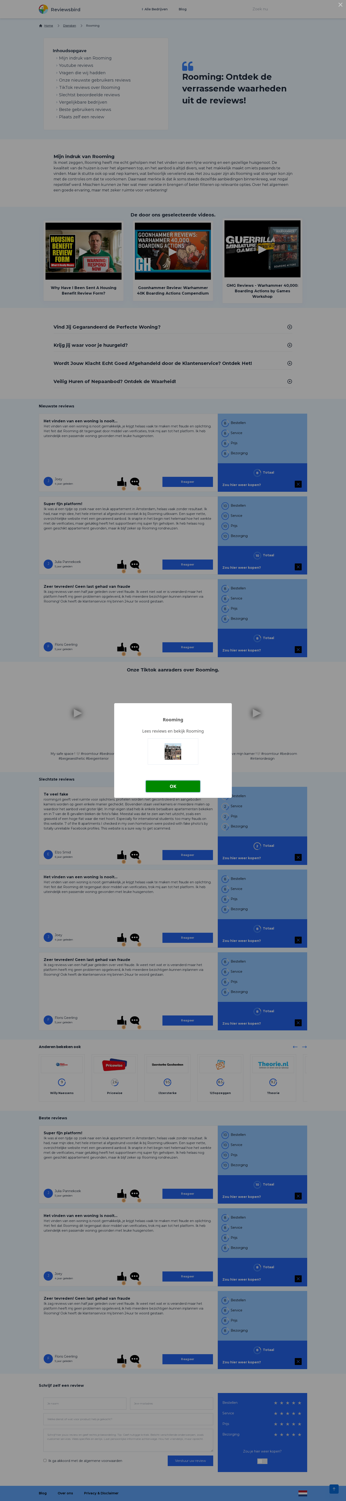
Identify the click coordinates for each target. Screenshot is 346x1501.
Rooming (173, 719)
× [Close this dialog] (340, 5)
